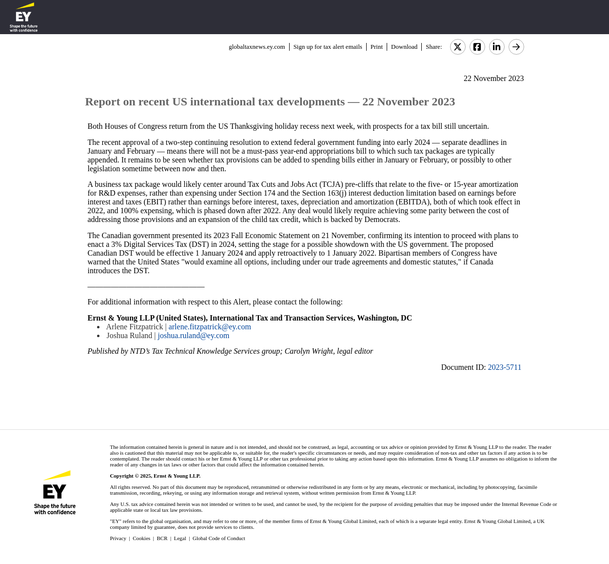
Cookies (141, 538)
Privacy (118, 538)
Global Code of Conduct (219, 538)
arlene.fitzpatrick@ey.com (210, 326)
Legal (180, 538)
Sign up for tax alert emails (328, 46)
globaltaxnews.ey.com (257, 46)
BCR (162, 538)
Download (404, 46)
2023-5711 (505, 367)
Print (377, 46)
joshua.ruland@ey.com (193, 335)
